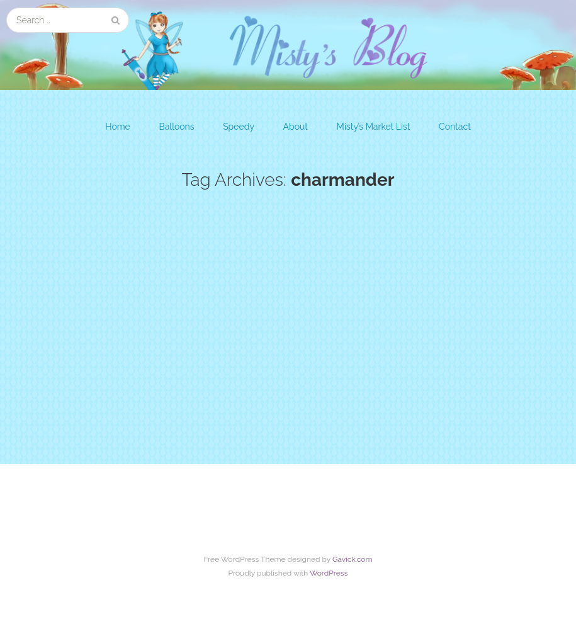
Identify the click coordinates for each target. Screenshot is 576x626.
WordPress (329, 573)
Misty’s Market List (373, 127)
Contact (455, 127)
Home (117, 127)
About (295, 127)
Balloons (176, 127)
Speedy (238, 127)
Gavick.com (352, 559)
